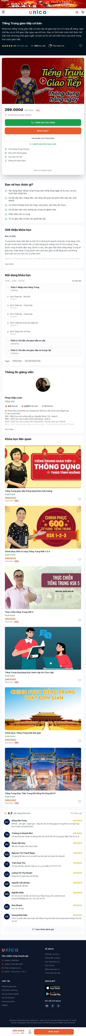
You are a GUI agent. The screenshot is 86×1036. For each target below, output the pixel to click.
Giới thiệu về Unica (52, 954)
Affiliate (5, 1005)
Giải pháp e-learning (9, 990)
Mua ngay (43, 131)
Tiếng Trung (17, 361)
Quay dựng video (8, 1001)
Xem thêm (9, 264)
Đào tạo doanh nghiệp (10, 994)
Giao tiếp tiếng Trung (32, 361)
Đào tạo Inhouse (8, 998)
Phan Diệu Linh (58, 46)
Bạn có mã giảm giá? (43, 170)
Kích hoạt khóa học (52, 962)
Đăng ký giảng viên (9, 986)
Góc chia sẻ (49, 965)
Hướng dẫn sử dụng (52, 958)
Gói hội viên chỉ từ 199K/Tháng (43, 138)
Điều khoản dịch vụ (52, 969)
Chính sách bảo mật (52, 973)
